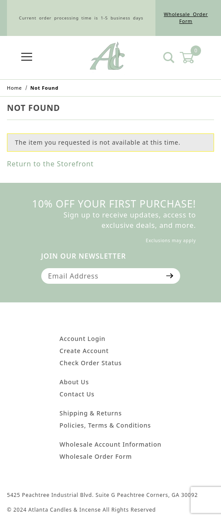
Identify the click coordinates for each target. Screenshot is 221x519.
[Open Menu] (26, 57)
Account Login (82, 338)
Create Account (84, 351)
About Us (74, 382)
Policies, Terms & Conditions (105, 425)
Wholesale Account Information (110, 444)
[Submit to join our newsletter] (170, 276)
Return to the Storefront (50, 164)
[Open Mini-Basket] (192, 58)
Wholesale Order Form (186, 18)
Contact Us (77, 394)
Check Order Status (90, 363)
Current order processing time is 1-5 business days (81, 18)
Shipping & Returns (90, 413)
